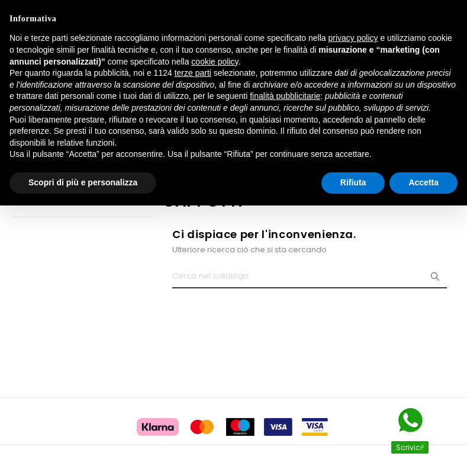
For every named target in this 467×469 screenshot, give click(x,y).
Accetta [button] (423, 182)
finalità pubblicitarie (285, 96)
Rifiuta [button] (353, 182)
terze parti (193, 73)
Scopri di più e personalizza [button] (82, 182)
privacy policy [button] (353, 38)
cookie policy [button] (214, 61)
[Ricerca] (309, 276)
